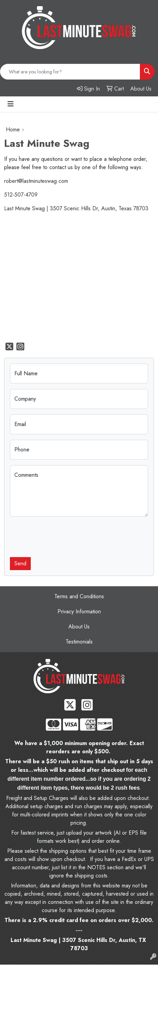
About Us (79, 626)
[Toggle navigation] (10, 104)
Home (13, 129)
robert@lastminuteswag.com (36, 181)
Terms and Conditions (79, 596)
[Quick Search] (70, 72)
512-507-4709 (21, 195)
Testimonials (79, 642)
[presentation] (62, 535)
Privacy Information (79, 611)
